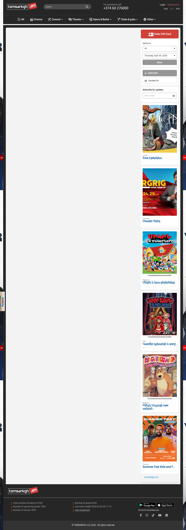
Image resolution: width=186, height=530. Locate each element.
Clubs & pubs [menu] (129, 19)
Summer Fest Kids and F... (159, 467)
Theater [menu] (78, 19)
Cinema (38, 19)
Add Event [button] (151, 73)
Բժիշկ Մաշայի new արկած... (155, 407)
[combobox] (160, 49)
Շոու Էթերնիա (152, 158)
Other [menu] (151, 19)
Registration (173, 4)
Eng (172, 9)
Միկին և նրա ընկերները (159, 282)
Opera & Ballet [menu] (102, 19)
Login (162, 4)
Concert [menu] (57, 19)
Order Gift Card (159, 34)
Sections (147, 43)
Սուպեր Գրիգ (151, 221)
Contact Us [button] (152, 80)
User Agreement (82, 510)
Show (159, 62)
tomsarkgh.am (151, 477)
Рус (178, 9)
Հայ (166, 9)
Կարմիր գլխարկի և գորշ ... (159, 345)
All (22, 19)
